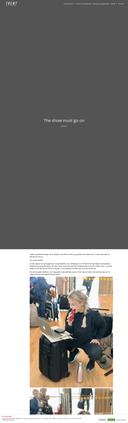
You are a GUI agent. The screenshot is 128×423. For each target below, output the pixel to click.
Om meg (121, 3)
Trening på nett (69, 3)
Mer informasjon (121, 420)
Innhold (113, 3)
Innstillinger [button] (102, 420)
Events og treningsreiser (83, 4)
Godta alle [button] (111, 420)
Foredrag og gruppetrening (100, 4)
